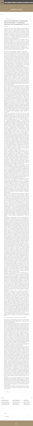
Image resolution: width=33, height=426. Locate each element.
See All (31, 397)
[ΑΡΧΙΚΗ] (6, 2)
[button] (31, 14)
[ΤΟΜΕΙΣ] (11, 2)
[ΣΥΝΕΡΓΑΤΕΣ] (17, 2)
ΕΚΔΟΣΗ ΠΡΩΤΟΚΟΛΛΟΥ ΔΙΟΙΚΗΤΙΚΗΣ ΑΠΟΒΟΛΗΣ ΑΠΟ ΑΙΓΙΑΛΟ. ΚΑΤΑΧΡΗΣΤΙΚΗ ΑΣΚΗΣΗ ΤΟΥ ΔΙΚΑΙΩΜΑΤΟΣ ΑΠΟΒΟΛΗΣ (16, 400)
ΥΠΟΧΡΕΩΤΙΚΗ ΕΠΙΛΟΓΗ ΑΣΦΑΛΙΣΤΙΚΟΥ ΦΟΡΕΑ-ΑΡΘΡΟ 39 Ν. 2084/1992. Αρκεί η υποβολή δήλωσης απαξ (5, 400)
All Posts (2, 14)
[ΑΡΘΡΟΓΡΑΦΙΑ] (23, 2)
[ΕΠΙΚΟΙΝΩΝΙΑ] (29, 2)
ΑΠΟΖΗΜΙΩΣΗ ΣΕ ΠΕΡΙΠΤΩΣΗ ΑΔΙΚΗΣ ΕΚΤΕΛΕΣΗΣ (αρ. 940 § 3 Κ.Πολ (26, 400)
